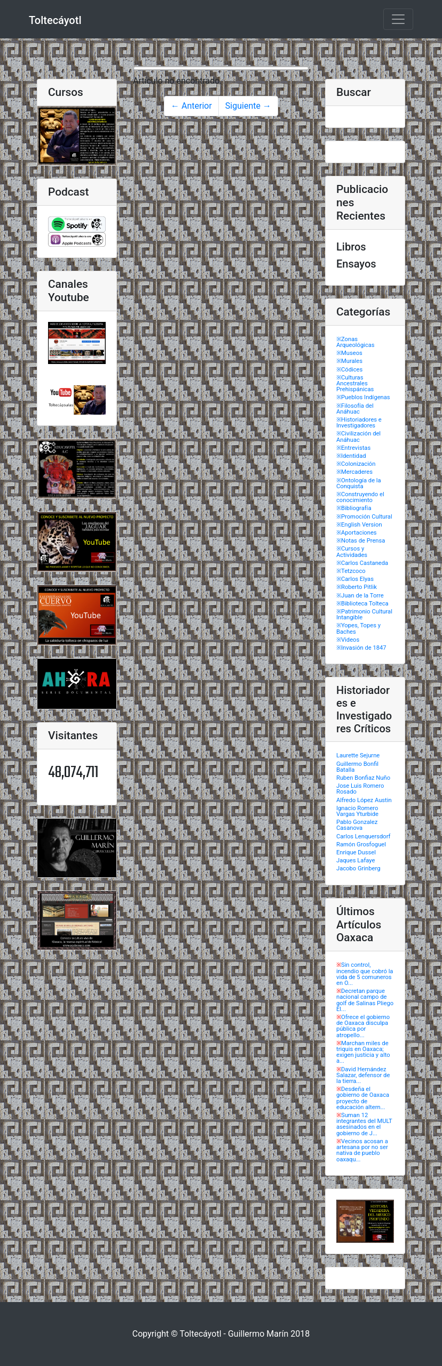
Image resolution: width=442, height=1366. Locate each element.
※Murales (349, 361)
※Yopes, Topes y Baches (358, 628)
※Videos (347, 639)
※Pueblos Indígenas (363, 397)
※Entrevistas (353, 447)
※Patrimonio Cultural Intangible (364, 614)
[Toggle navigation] (398, 19)
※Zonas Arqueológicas (355, 342)
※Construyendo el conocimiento (360, 497)
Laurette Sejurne (358, 755)
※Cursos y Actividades (351, 551)
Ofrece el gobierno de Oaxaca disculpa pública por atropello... (363, 1026)
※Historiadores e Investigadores (359, 422)
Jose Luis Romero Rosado (360, 788)
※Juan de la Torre (360, 595)
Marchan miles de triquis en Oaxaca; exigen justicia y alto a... (363, 1052)
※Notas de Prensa (360, 540)
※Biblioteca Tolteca (362, 603)
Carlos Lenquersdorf (363, 836)
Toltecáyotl (55, 20)
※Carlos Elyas (355, 579)
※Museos (349, 353)
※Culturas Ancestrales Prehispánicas (355, 383)
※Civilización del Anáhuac (358, 436)
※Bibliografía (353, 508)
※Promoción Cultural (364, 516)
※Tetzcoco (351, 571)
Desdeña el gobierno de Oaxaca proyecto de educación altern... (362, 1098)
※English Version (359, 524)
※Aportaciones (356, 532)
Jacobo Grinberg (358, 868)
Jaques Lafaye (355, 860)
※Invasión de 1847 (361, 647)
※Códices (349, 369)
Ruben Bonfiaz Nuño (363, 777)
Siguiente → (248, 106)
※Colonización (355, 463)
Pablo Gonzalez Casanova (356, 825)
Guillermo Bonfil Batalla (357, 767)
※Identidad (351, 455)
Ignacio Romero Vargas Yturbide (357, 811)
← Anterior (191, 106)
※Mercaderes (354, 471)
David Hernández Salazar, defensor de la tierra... (363, 1075)
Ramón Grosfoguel (361, 844)
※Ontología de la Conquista (358, 483)
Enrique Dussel (356, 852)
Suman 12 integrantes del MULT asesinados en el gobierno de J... (364, 1124)
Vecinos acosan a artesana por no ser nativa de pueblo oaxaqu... (362, 1150)
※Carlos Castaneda (362, 563)
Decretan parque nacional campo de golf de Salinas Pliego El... (364, 1000)
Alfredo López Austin (364, 800)
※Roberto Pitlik (356, 587)
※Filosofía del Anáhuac (355, 408)
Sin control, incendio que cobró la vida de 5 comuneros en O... (364, 974)
